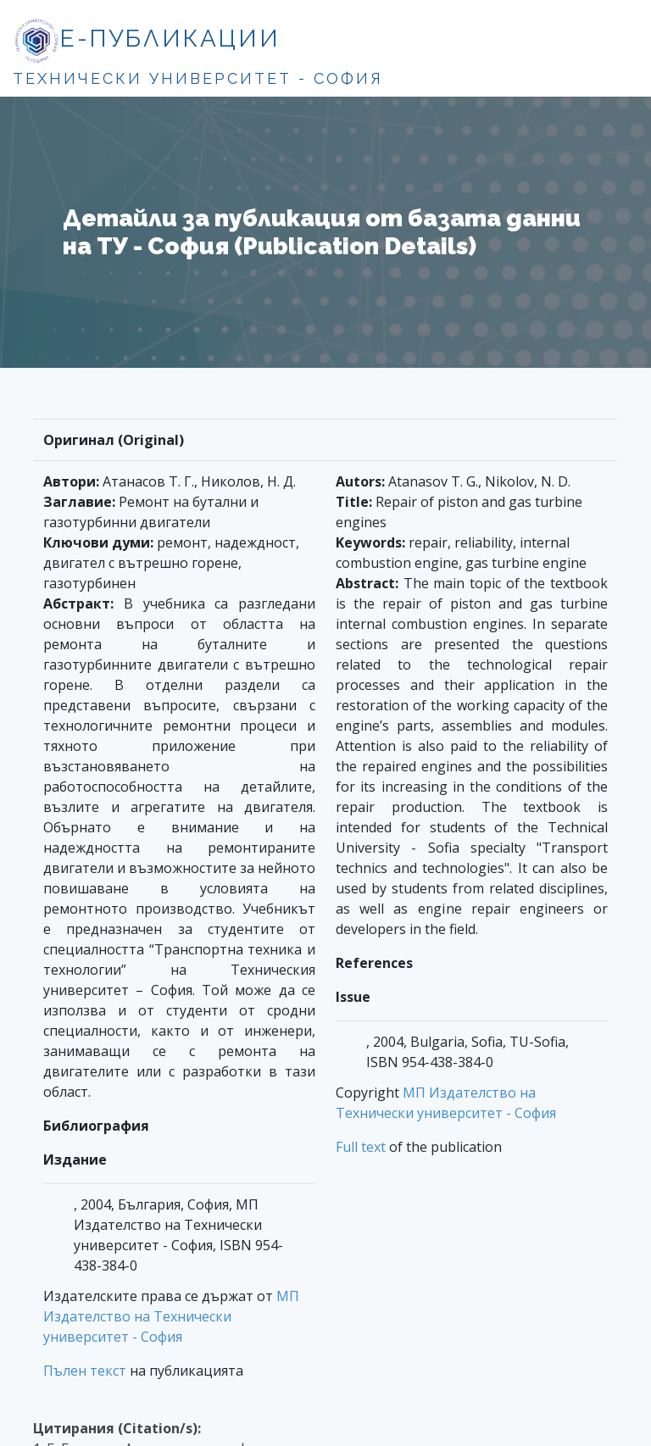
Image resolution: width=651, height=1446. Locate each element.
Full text (361, 1146)
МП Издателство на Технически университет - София (171, 1316)
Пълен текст (84, 1370)
